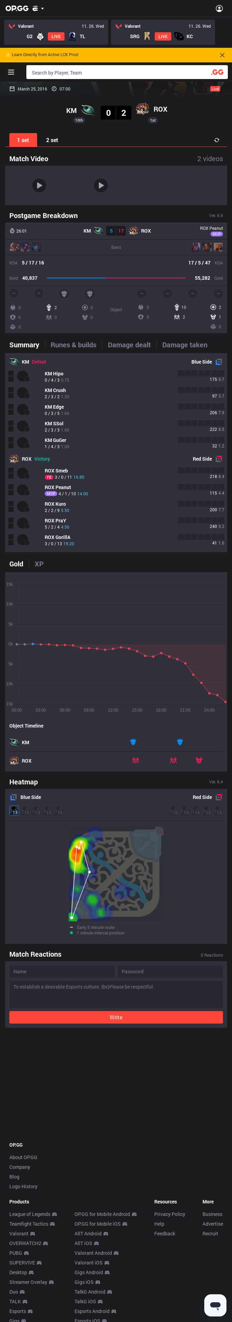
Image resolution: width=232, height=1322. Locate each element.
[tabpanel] (116, 453)
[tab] (27, 344)
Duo (13, 1291)
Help (159, 1223)
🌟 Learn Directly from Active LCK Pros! (42, 55)
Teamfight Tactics (28, 1223)
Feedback (164, 1233)
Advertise (213, 1223)
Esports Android (92, 1311)
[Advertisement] (116, 1084)
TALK (15, 1301)
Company (19, 1167)
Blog (14, 1176)
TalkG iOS (85, 1301)
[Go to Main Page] (17, 8)
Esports (17, 1311)
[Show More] (38, 8)
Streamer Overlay (28, 1282)
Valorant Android (93, 1253)
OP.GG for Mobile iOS (98, 1223)
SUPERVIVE (22, 1262)
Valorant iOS (89, 1262)
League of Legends (29, 1214)
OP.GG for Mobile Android (102, 1214)
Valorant (18, 1233)
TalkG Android (90, 1291)
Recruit (210, 1233)
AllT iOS (83, 1243)
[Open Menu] (219, 8)
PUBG (15, 1253)
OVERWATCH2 (25, 1243)
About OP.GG (23, 1157)
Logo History (23, 1186)
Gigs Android (89, 1272)
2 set (52, 139)
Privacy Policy (169, 1214)
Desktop (18, 1272)
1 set (23, 139)
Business (212, 1214)
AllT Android (88, 1233)
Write (116, 1017)
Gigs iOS (84, 1282)
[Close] (222, 55)
